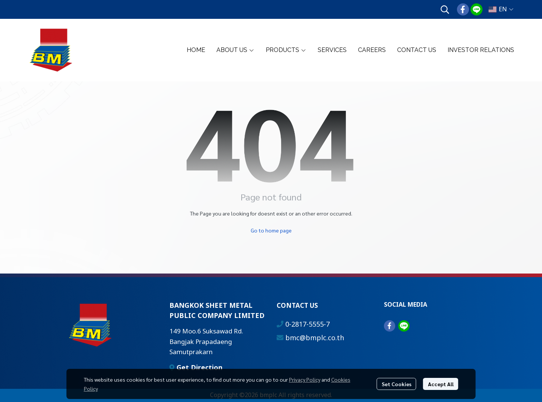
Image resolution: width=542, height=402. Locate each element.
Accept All (441, 384)
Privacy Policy (304, 379)
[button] (444, 9)
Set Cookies (396, 384)
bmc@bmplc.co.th (314, 338)
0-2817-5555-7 (307, 324)
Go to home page (271, 230)
